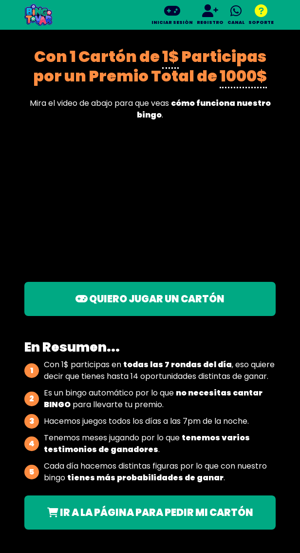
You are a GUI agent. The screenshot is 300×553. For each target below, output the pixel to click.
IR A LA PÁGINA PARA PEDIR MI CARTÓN (150, 512)
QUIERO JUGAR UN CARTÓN (150, 299)
